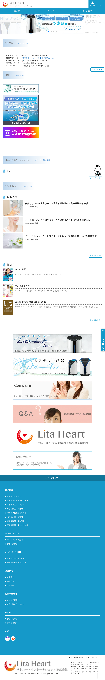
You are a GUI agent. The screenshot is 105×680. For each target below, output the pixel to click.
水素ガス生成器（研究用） (17, 513)
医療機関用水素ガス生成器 (17, 525)
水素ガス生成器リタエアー (17, 500)
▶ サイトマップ (91, 658)
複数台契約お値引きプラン (17, 562)
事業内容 (10, 581)
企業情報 (9, 571)
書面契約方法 (12, 544)
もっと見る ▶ (97, 69)
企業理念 (10, 577)
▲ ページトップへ (52, 478)
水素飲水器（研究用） (16, 517)
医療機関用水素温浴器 (16, 521)
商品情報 (17, 11)
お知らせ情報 (12, 623)
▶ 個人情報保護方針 (76, 658)
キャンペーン (52, 11)
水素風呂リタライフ (15, 496)
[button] (10, 23)
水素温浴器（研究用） (16, 509)
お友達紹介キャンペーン (16, 558)
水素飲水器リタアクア (16, 505)
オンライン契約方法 (15, 540)
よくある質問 (87, 11)
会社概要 (10, 585)
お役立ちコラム (13, 619)
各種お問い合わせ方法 (16, 604)
